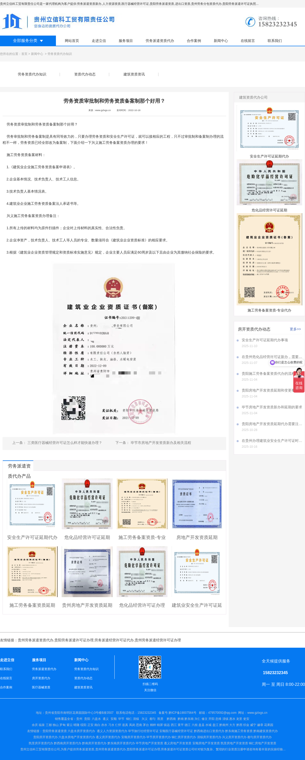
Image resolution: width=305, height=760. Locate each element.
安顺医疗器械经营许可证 (176, 731)
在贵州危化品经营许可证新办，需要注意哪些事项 (272, 357)
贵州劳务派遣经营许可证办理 (158, 640)
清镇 (136, 719)
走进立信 (99, 41)
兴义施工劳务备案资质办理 (113, 143)
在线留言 (248, 41)
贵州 (79, 719)
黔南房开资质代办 (94, 743)
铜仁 (129, 719)
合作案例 (194, 41)
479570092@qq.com (222, 713)
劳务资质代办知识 (32, 74)
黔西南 (171, 719)
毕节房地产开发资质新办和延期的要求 (272, 407)
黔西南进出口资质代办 (209, 731)
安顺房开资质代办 (133, 737)
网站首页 (72, 41)
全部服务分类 (25, 40)
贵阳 (87, 719)
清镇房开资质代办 (209, 737)
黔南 (181, 719)
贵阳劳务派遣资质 (47, 731)
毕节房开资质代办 (158, 737)
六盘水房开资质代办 (82, 731)
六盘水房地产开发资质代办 (76, 737)
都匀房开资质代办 (259, 737)
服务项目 (126, 41)
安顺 (114, 719)
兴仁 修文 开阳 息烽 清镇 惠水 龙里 (218, 719)
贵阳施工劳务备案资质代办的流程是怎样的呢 (272, 373)
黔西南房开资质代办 (67, 743)
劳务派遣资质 (85, 749)
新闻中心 (221, 41)
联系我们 (275, 41)
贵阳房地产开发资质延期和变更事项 (270, 390)
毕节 (121, 719)
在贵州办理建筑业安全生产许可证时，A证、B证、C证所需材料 (272, 441)
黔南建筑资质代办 (265, 731)
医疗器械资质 (41, 687)
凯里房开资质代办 (41, 743)
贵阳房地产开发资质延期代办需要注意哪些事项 (272, 424)
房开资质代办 (41, 678)
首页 (24, 54)
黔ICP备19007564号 (182, 713)
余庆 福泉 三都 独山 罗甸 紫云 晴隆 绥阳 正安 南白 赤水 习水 (73, 725)
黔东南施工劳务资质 (239, 731)
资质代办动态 (85, 74)
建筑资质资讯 (134, 74)
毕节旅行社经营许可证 (143, 731)
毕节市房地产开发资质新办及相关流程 (160, 443)
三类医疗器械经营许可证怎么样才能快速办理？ (64, 443)
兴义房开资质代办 (234, 737)
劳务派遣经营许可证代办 (114, 640)
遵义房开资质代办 (108, 737)
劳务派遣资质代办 (160, 41)
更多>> (295, 329)
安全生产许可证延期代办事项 (265, 340)
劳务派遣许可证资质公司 (177, 749)
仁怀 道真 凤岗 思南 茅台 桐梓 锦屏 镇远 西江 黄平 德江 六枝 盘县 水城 (163, 725)
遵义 (106, 719)
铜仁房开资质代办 (184, 737)
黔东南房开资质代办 (121, 743)
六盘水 (96, 719)
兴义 (145, 719)
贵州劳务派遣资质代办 (35, 640)
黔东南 (189, 719)
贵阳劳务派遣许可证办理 (74, 640)
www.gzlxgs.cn (103, 110)
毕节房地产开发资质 (149, 743)
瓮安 (246, 719)
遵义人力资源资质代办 (112, 731)
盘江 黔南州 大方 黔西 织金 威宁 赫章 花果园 (242, 725)
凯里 (160, 719)
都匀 (152, 719)
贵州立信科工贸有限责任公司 (40, 749)
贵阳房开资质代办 (45, 737)
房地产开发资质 (180, 743)
